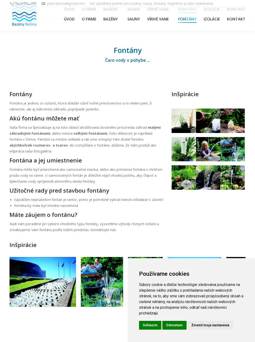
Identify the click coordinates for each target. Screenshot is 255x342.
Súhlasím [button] (150, 325)
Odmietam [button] (174, 325)
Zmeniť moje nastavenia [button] (210, 325)
